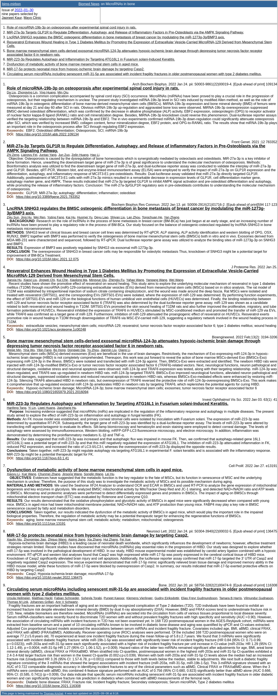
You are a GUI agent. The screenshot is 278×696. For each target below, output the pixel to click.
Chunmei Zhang (49, 474)
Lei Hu (109, 474)
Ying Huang (47, 92)
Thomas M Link (17, 602)
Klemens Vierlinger (139, 598)
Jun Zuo (64, 155)
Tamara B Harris (230, 598)
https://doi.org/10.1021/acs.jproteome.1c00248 (51, 329)
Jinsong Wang (72, 474)
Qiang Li (124, 350)
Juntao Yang (47, 155)
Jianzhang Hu (66, 407)
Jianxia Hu (14, 280)
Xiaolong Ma (78, 280)
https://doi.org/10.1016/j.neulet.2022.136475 (49, 577)
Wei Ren (39, 217)
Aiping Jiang (76, 539)
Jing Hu (26, 217)
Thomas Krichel (53, 693)
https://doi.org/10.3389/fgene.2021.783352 (48, 197)
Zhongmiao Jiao (35, 539)
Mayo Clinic (32, 18)
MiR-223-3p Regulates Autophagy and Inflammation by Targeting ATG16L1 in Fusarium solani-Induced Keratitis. (91, 59)
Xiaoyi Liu (30, 280)
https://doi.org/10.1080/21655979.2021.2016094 (52, 392)
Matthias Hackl (42, 598)
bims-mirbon (11, 4)
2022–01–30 (23, 10)
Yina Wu (29, 350)
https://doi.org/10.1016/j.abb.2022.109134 (47, 134)
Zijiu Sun (13, 217)
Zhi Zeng (13, 155)
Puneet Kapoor (114, 598)
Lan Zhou (133, 217)
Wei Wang (176, 280)
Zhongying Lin (28, 92)
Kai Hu (70, 217)
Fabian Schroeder (66, 598)
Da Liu (11, 92)
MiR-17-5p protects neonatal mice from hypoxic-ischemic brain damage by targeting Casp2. (75, 69)
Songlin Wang (93, 474)
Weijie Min (14, 350)
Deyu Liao (101, 217)
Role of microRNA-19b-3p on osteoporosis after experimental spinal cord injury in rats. (71, 27)
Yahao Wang (135, 280)
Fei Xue (125, 539)
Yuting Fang (55, 217)
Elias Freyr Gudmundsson (199, 598)
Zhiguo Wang (57, 539)
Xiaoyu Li (13, 474)
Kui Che (62, 280)
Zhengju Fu (116, 280)
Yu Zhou (93, 350)
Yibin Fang (44, 350)
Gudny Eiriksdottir (167, 598)
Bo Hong (59, 350)
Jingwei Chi (47, 280)
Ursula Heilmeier (18, 598)
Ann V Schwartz (66, 602)
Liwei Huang (46, 407)
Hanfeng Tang (16, 407)
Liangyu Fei (29, 155)
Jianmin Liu (109, 350)
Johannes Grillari (42, 602)
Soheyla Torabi (91, 598)
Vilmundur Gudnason (258, 598)
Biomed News (89, 4)
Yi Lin (32, 407)
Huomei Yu (84, 217)
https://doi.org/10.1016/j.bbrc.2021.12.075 (47, 259)
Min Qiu (63, 92)
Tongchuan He (152, 217)
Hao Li (94, 155)
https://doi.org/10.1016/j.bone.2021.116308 (48, 686)
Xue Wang (29, 474)
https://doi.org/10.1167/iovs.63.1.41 (42, 458)
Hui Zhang (110, 539)
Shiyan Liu (117, 217)
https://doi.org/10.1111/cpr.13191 (41, 523)
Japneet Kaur (12, 18)
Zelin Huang (80, 155)
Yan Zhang (171, 217)
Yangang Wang (156, 280)
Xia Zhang (94, 539)
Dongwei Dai (76, 350)
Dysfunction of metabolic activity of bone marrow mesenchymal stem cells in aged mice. (73, 64)
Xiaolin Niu (14, 539)
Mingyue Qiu (98, 280)
